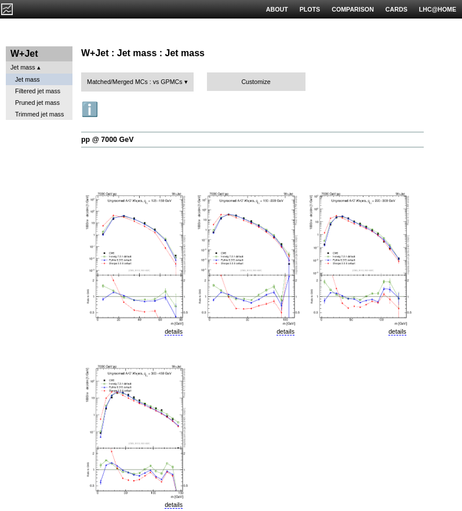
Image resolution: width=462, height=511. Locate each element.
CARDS (396, 9)
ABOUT (277, 9)
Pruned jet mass (37, 102)
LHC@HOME (437, 9)
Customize (255, 81)
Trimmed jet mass (39, 114)
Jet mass (22, 67)
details (174, 331)
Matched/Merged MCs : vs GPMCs (135, 81)
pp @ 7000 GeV (107, 140)
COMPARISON (353, 9)
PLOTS (310, 9)
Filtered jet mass (37, 90)
